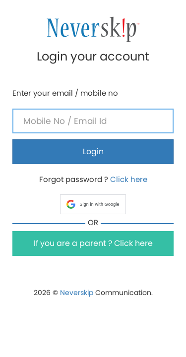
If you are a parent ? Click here (93, 243)
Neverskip (76, 293)
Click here (128, 179)
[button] (92, 204)
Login (93, 151)
